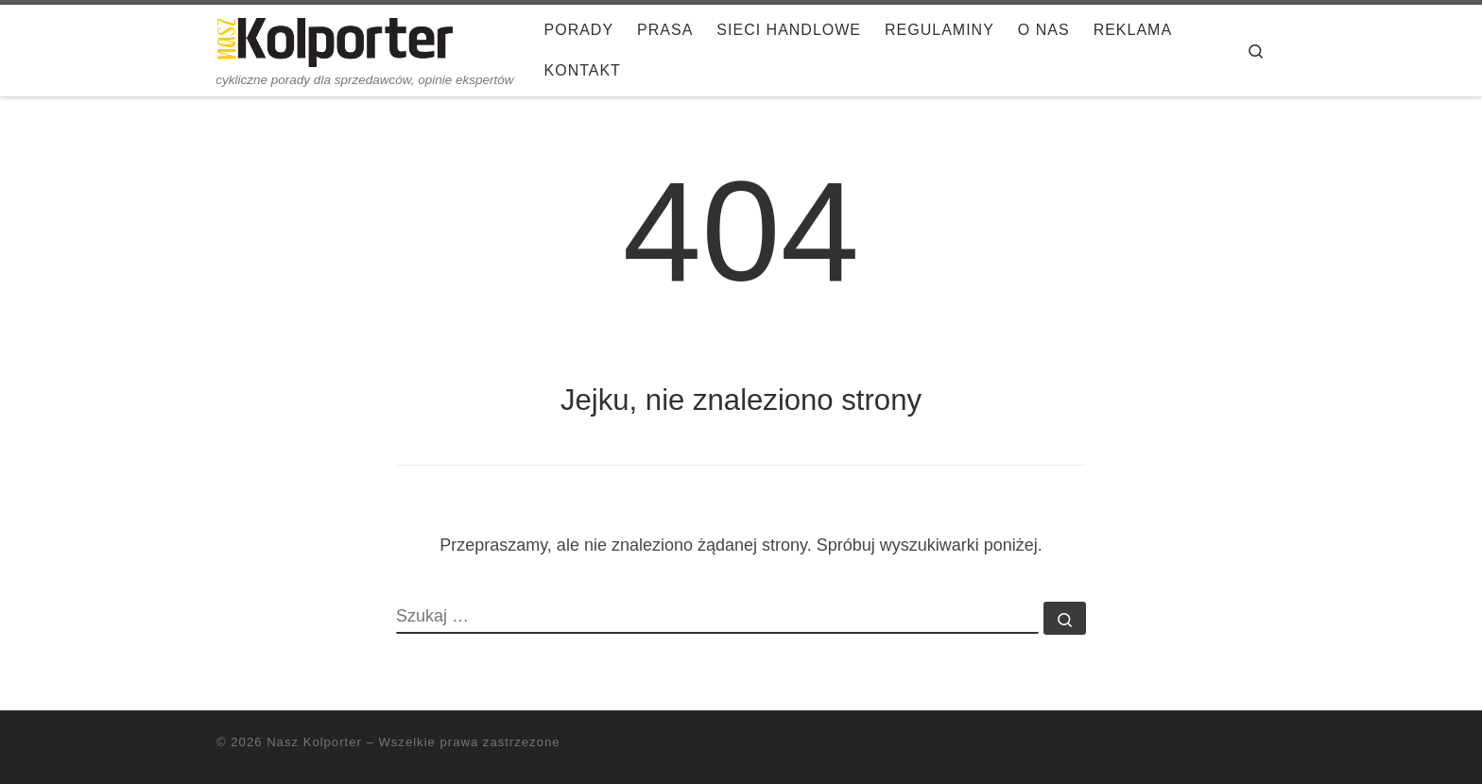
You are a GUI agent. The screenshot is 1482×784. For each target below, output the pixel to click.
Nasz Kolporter (314, 742)
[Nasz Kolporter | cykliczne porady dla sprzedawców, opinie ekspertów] (334, 39)
